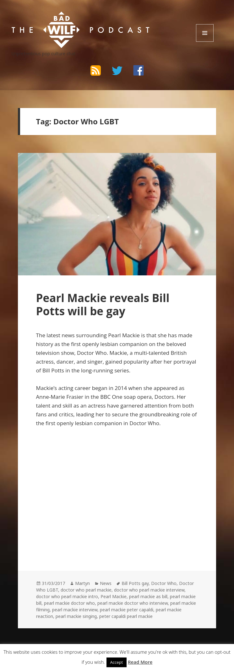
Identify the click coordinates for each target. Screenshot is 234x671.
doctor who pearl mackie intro (67, 596)
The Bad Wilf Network (62, 17)
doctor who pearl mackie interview (149, 590)
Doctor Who (164, 583)
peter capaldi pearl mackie (126, 616)
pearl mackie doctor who (69, 603)
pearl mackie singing (76, 616)
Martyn (82, 583)
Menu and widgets (205, 41)
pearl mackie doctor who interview (132, 603)
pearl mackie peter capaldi (126, 610)
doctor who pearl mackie (86, 590)
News (106, 583)
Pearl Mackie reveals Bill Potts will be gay (103, 304)
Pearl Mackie (114, 596)
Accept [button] (116, 662)
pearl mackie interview (74, 610)
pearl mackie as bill (148, 596)
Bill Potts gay (135, 583)
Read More (140, 662)
